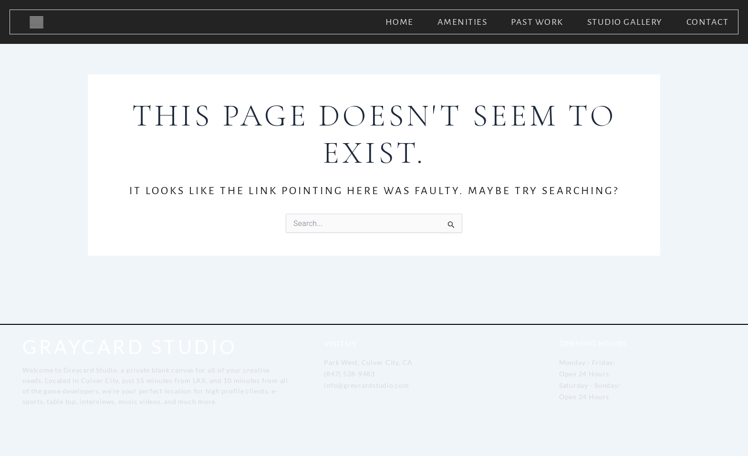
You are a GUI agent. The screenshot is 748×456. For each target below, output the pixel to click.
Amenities (462, 22)
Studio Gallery (625, 22)
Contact (707, 22)
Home (399, 22)
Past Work (537, 22)
